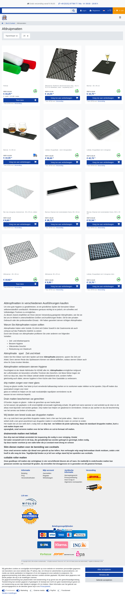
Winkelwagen (48, 478)
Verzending (18, 103)
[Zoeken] (73, 10)
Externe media (39, 590)
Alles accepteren (104, 569)
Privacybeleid (45, 586)
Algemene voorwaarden (73, 482)
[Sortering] (11, 35)
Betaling (24, 473)
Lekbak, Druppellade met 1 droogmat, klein (100, 274)
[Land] (103, 10)
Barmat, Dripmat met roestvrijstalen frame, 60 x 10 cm (62, 212)
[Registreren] (95, 10)
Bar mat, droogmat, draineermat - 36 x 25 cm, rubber (20, 212)
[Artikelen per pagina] (26, 35)
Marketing (24, 590)
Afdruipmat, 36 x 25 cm (52, 274)
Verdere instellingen (9, 593)
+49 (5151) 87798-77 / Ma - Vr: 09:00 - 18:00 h (78, 4)
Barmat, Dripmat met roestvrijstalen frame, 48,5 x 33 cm (103, 212)
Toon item (26, 100)
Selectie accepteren (104, 580)
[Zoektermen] (36, 10)
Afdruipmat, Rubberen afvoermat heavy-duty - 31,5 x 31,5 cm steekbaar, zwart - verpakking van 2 (62, 86)
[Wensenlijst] (109, 10)
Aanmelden (47, 473)
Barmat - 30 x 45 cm (93, 86)
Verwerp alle (104, 575)
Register (46, 476)
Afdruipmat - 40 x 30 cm (11, 274)
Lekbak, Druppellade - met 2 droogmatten (58, 150)
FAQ (23, 476)
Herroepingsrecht (70, 475)
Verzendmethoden (28, 478)
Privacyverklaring (70, 478)
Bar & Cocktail (10, 23)
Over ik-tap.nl (69, 480)
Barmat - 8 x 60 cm (9, 150)
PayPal (53, 590)
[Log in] (83, 10)
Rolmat (5, 86)
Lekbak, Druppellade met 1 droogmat (98, 150)
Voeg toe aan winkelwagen (64, 98)
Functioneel (10, 590)
